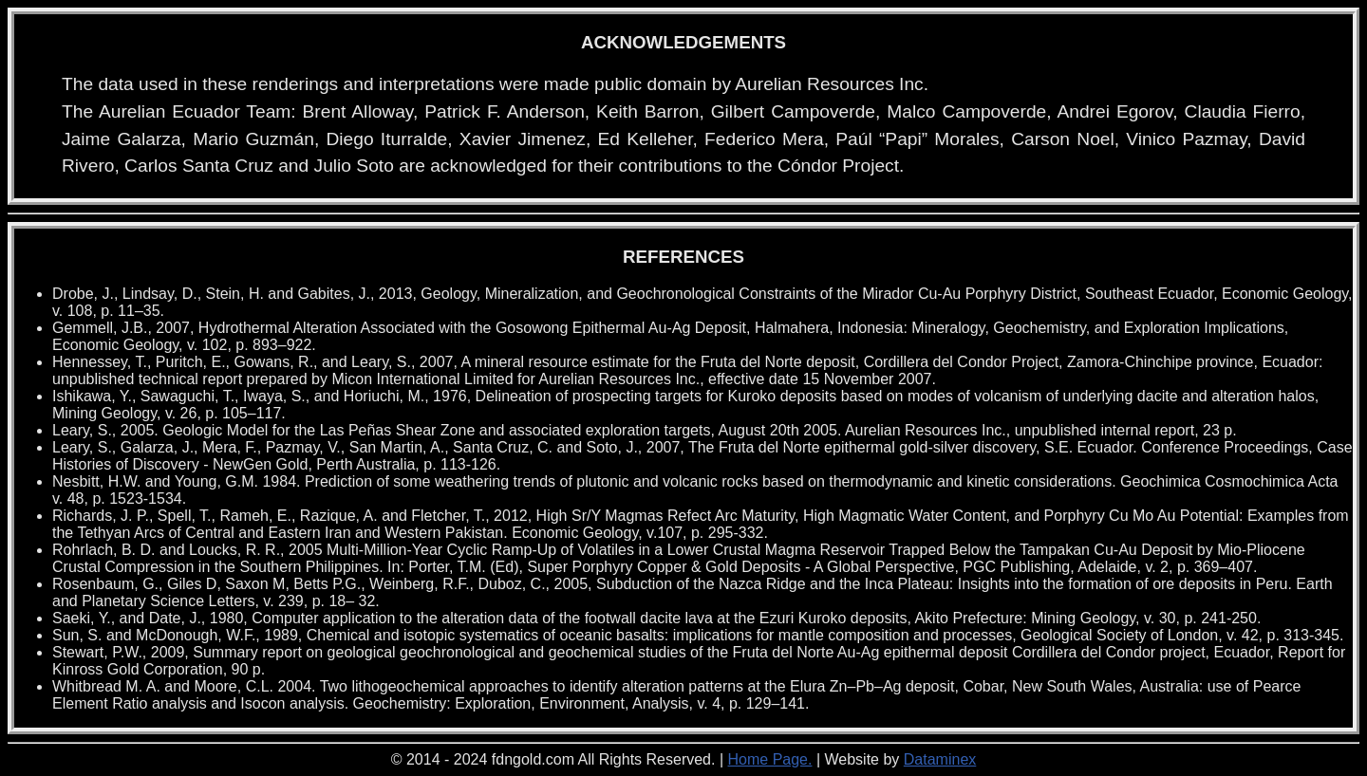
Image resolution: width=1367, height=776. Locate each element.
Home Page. (770, 759)
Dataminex (940, 759)
